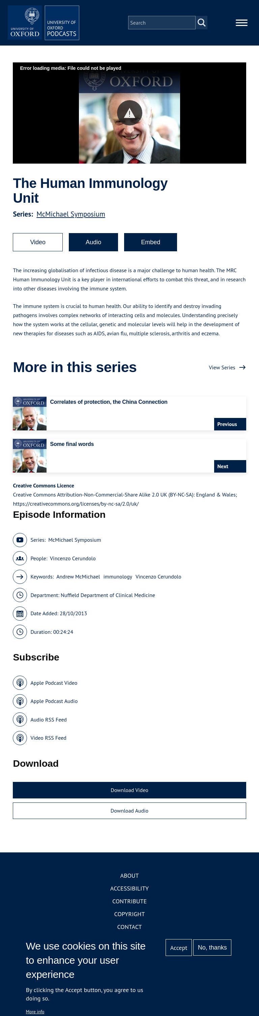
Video (38, 247)
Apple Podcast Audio (54, 705)
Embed (150, 247)
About (129, 880)
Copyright (129, 918)
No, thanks (212, 947)
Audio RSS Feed (48, 724)
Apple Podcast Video (53, 687)
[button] (129, 117)
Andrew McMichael (78, 581)
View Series (222, 371)
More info (35, 1012)
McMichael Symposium (70, 218)
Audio (93, 247)
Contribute (129, 905)
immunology (117, 581)
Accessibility (129, 893)
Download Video (129, 794)
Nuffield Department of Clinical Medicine (108, 599)
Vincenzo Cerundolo (73, 562)
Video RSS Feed (48, 742)
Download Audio (129, 815)
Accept (179, 948)
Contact (129, 931)
